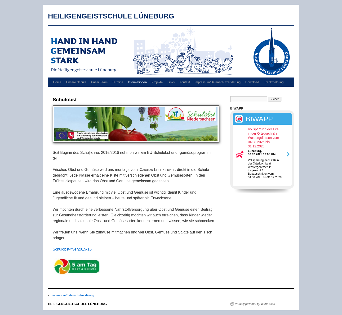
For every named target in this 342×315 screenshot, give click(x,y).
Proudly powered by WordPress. (255, 304)
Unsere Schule (76, 82)
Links (171, 82)
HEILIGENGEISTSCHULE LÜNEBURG (111, 16)
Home (57, 82)
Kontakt (184, 82)
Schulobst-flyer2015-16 (72, 249)
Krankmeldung (274, 82)
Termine (117, 82)
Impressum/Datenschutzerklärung (217, 82)
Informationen (137, 82)
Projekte (157, 82)
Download (252, 82)
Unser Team (99, 82)
